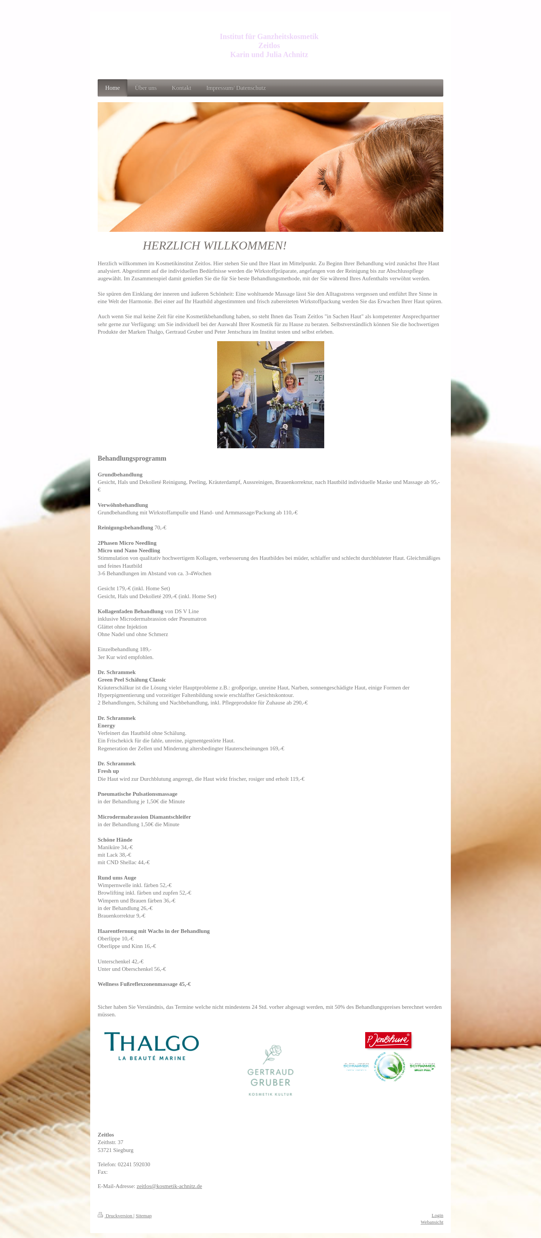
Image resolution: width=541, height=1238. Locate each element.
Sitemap (144, 1215)
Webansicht (432, 1222)
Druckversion (115, 1215)
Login (437, 1215)
